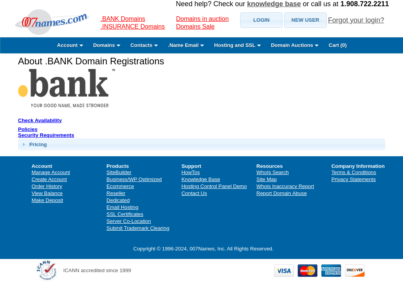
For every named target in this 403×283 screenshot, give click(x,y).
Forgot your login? (356, 20)
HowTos (191, 172)
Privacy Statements (353, 179)
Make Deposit (47, 200)
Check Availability (40, 120)
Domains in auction (202, 19)
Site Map (266, 179)
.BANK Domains (123, 19)
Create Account (49, 179)
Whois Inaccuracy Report (285, 186)
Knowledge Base (201, 179)
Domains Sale (195, 26)
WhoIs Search (272, 172)
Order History (47, 186)
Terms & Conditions (353, 172)
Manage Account (51, 172)
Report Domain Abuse (281, 193)
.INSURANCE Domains (133, 26)
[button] (261, 20)
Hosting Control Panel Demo (214, 186)
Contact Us (194, 193)
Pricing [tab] (34, 144)
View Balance (47, 193)
